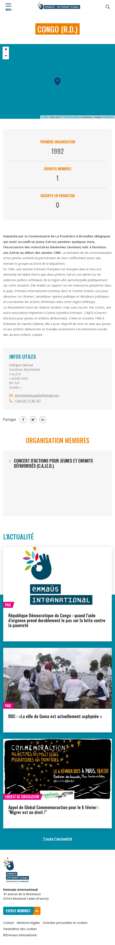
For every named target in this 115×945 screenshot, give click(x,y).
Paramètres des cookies (20, 929)
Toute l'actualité (57, 838)
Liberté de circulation (22, 796)
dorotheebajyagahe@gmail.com (37, 395)
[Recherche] (108, 7)
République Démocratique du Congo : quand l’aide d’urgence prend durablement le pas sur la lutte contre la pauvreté (56, 620)
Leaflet (44, 117)
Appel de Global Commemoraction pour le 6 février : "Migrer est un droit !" (53, 809)
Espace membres (22, 910)
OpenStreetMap (71, 117)
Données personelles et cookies (65, 923)
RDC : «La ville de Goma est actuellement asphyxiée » (55, 716)
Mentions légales (28, 923)
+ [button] (5, 50)
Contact (8, 923)
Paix (8, 604)
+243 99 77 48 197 (28, 401)
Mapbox (110, 117)
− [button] (5, 56)
